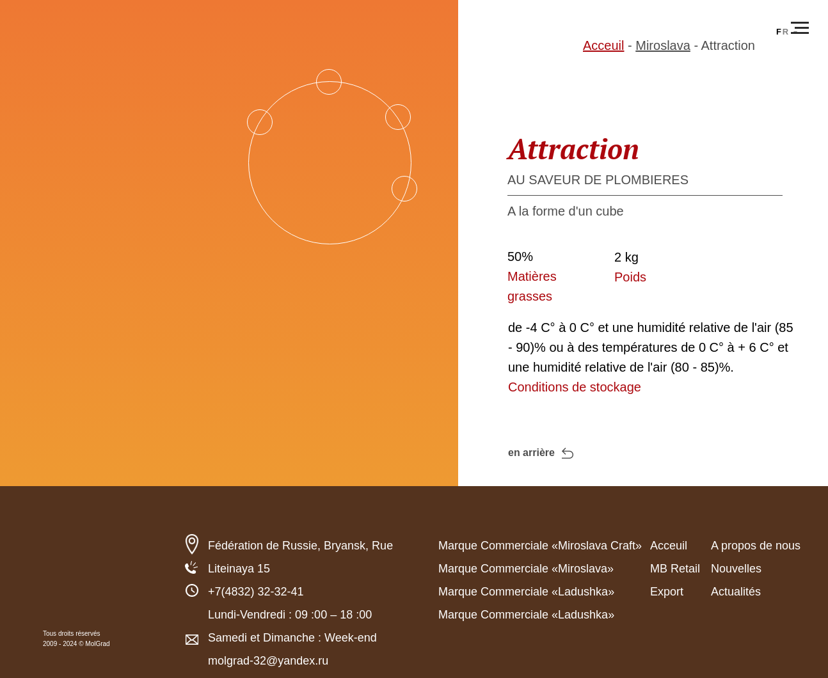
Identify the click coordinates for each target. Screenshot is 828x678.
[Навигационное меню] (800, 28)
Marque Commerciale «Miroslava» (526, 568)
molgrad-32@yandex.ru (268, 660)
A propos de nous (755, 545)
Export (666, 591)
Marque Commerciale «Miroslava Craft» (540, 545)
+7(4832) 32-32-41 (256, 591)
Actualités (736, 591)
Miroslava (662, 45)
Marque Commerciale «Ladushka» (526, 591)
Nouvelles (736, 568)
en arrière (531, 452)
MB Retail (675, 568)
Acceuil (603, 45)
